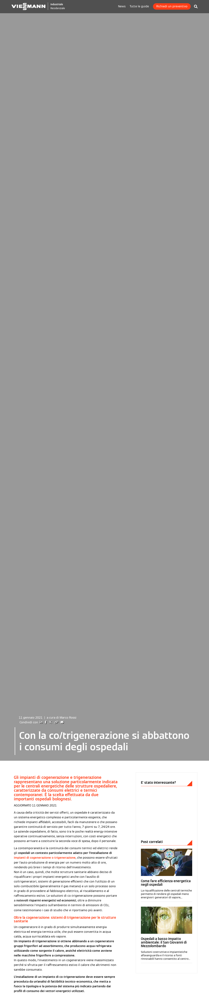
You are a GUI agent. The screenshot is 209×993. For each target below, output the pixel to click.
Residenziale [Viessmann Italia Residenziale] (58, 8)
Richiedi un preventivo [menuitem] (171, 6)
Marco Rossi (68, 751)
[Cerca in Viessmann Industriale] (194, 5)
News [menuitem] (122, 6)
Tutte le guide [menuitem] (139, 6)
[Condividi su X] (51, 756)
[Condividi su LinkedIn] (41, 756)
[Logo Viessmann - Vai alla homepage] (28, 6)
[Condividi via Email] (62, 756)
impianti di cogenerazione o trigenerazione (45, 891)
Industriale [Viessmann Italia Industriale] (57, 4)
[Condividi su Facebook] (46, 756)
